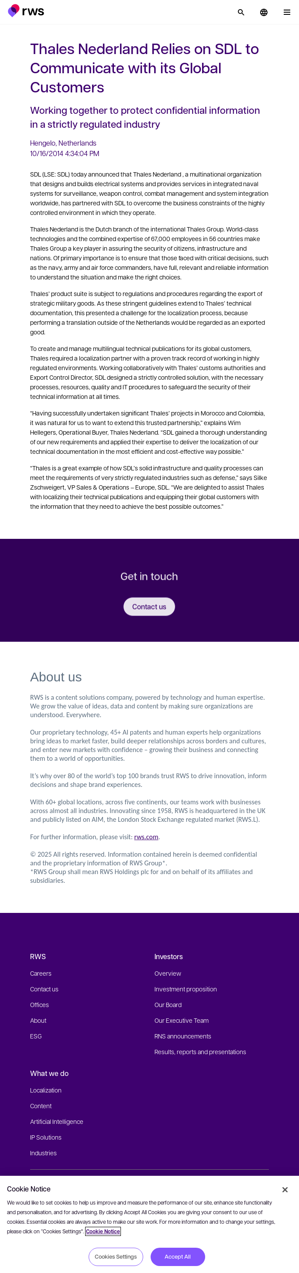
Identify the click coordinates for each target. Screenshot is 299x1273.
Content (41, 1106)
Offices (39, 1004)
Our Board (168, 1004)
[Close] (285, 1189)
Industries (43, 1153)
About (38, 1020)
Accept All (178, 1256)
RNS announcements (183, 1036)
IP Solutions (46, 1137)
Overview (168, 973)
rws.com (146, 837)
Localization (46, 1090)
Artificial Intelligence (56, 1121)
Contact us (44, 989)
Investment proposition (186, 989)
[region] (149, 1224)
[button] (26, 10)
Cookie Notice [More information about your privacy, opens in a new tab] (103, 1231)
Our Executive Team (182, 1020)
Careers (41, 973)
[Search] (241, 12)
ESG (36, 1036)
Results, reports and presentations (200, 1051)
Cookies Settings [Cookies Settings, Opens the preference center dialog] (116, 1256)
